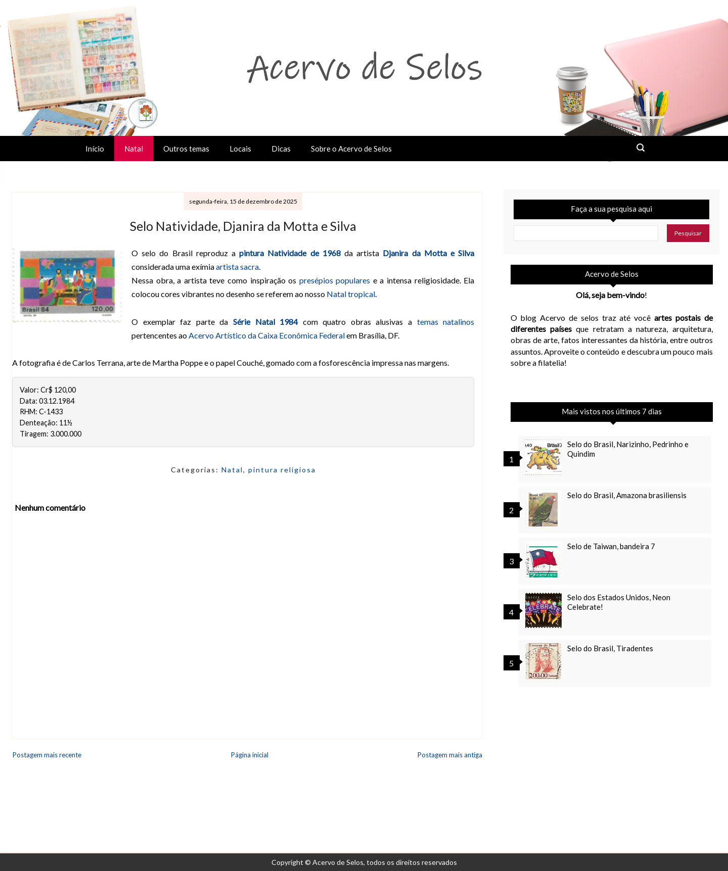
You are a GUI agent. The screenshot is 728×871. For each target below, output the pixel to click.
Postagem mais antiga (450, 755)
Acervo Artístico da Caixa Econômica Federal (267, 335)
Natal (133, 148)
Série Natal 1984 (265, 321)
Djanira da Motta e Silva (428, 253)
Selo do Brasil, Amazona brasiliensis (627, 495)
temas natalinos (446, 321)
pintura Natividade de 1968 (290, 253)
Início (94, 148)
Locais (240, 148)
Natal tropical (351, 294)
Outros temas (186, 148)
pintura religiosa (282, 469)
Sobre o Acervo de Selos (351, 148)
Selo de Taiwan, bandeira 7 (611, 546)
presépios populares (335, 280)
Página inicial (249, 755)
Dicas (281, 148)
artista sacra (237, 266)
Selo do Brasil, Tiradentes (610, 648)
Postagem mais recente (47, 755)
